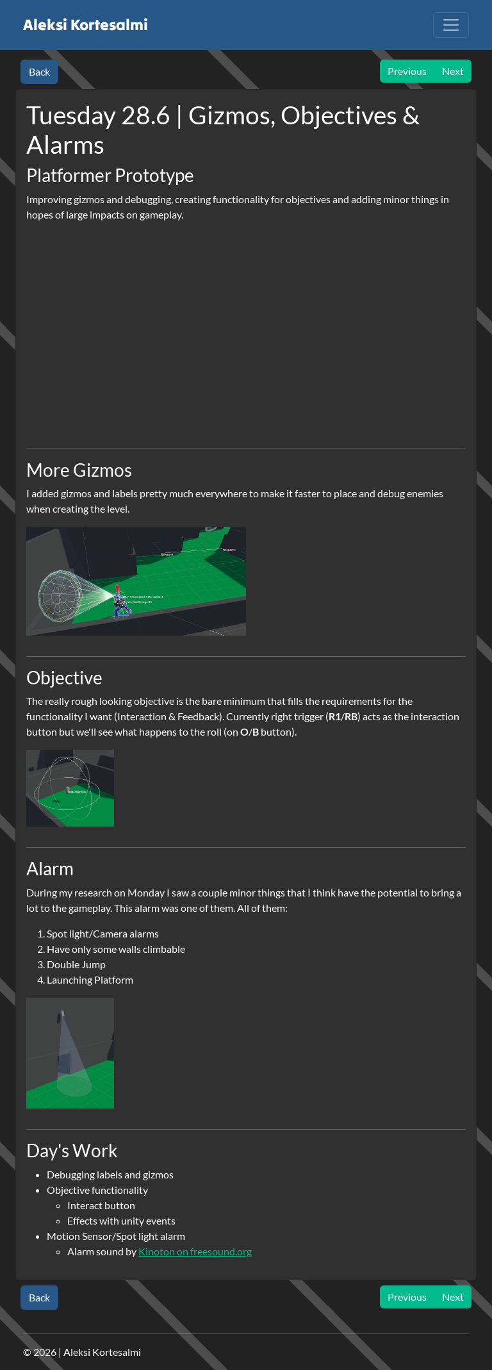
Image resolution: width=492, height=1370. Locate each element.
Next (453, 71)
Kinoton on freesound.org (195, 1251)
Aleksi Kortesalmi (84, 25)
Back (39, 71)
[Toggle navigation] (451, 25)
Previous (407, 71)
